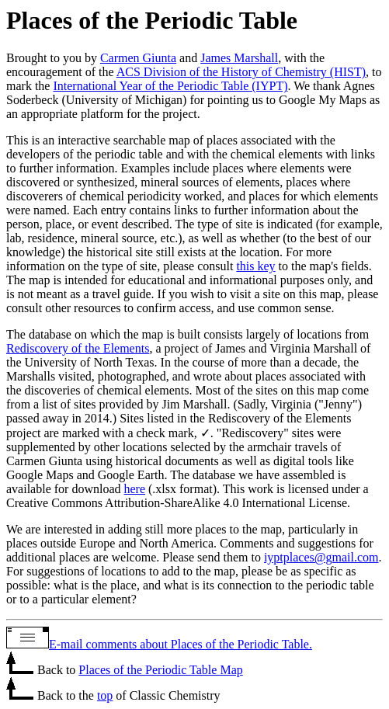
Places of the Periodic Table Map (160, 669)
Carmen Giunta (138, 57)
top (105, 695)
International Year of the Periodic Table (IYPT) (170, 85)
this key (255, 266)
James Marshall (239, 57)
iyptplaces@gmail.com (321, 557)
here (135, 488)
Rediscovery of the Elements (77, 348)
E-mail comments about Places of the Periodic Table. (180, 644)
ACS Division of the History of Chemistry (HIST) (241, 71)
